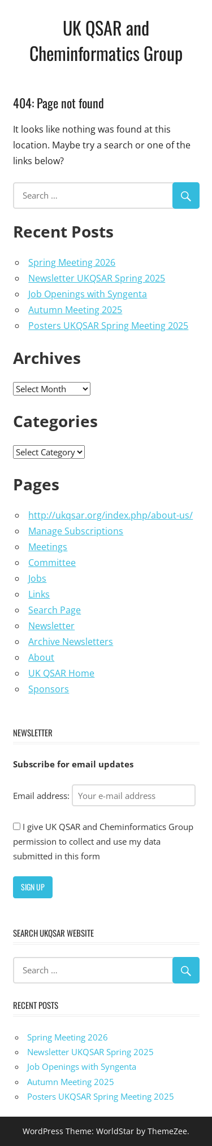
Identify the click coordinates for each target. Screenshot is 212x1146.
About (41, 657)
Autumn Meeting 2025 (75, 310)
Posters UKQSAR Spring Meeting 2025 (108, 325)
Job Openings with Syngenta (87, 294)
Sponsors (48, 689)
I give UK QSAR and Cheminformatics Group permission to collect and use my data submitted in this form (103, 841)
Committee (52, 562)
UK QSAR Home (61, 673)
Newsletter (51, 626)
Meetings (47, 547)
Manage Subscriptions (75, 531)
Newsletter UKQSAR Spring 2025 (96, 278)
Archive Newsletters (70, 641)
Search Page (54, 610)
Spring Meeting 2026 (71, 262)
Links (39, 594)
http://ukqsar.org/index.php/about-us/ (110, 515)
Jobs (37, 578)
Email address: (104, 795)
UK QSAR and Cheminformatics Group (106, 40)
